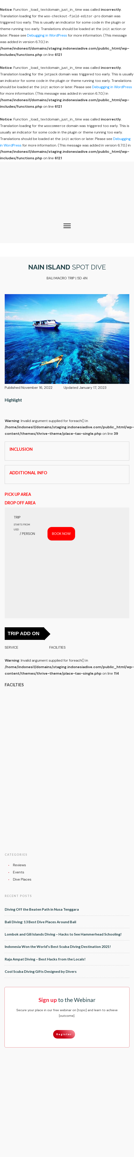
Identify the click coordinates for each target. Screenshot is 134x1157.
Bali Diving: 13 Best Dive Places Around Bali (40, 922)
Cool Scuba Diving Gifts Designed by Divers (41, 971)
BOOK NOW (61, 533)
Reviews (19, 865)
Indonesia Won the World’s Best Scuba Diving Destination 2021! (58, 946)
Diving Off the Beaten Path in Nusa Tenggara (42, 909)
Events (18, 872)
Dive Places (22, 879)
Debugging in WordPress (47, 35)
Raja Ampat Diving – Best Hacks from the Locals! (45, 959)
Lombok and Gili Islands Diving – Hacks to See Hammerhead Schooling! (63, 934)
